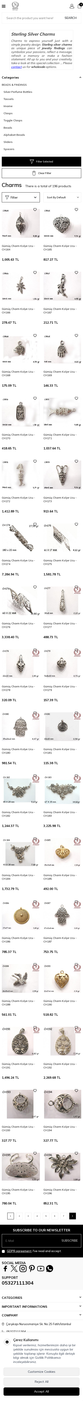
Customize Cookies (41, 1372)
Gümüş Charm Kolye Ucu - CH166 (18, 310)
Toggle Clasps (13, 120)
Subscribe (70, 1240)
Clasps (8, 113)
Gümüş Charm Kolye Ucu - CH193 (18, 1128)
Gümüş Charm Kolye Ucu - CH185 (60, 876)
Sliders (8, 142)
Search (71, 18)
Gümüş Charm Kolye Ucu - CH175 (60, 562)
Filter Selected (41, 161)
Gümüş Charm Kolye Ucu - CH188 (18, 1002)
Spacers (9, 149)
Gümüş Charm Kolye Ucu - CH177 (60, 625)
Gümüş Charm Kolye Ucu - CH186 (18, 939)
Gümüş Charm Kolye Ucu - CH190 (60, 1002)
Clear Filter (41, 173)
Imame (8, 106)
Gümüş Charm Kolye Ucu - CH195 (18, 1191)
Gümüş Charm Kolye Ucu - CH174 (18, 562)
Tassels (9, 99)
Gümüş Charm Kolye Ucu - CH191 (18, 1065)
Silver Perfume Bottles (18, 91)
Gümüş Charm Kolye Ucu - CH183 (60, 813)
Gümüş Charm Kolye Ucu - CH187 (60, 939)
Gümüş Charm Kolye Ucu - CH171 (60, 436)
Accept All (41, 1391)
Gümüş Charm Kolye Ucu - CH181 (60, 750)
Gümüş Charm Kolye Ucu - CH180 (18, 750)
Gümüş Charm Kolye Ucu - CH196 (60, 1191)
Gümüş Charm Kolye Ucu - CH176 (18, 625)
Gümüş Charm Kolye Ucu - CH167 (60, 310)
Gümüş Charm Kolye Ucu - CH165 (60, 247)
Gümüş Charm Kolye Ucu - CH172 (18, 499)
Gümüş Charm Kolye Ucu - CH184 (18, 876)
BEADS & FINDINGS (14, 84)
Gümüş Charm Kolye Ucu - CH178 (18, 688)
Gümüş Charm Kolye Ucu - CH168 (18, 373)
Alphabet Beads (14, 134)
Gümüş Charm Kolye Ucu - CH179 (60, 688)
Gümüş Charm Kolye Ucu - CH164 (18, 247)
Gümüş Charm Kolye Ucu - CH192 (60, 1065)
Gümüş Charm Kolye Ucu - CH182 (18, 813)
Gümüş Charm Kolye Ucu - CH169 (60, 373)
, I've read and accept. (32, 1251)
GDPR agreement (19, 1251)
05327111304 (17, 1283)
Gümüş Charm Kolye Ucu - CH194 (60, 1128)
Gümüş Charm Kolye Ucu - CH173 (60, 499)
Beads (8, 127)
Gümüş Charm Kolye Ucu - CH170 (18, 436)
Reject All (41, 1382)
